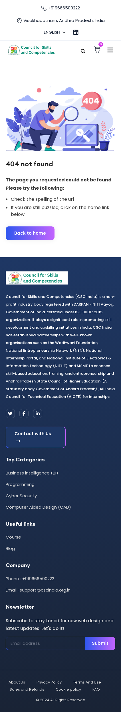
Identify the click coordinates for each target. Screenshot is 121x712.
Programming (20, 484)
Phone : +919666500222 (30, 579)
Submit (100, 643)
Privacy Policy (49, 682)
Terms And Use (87, 682)
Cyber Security (21, 496)
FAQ (96, 689)
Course (13, 537)
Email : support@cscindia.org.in (38, 590)
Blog (10, 548)
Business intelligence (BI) (32, 473)
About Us (17, 682)
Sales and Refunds (27, 689)
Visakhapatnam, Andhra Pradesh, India (61, 20)
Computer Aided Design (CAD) (38, 507)
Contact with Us (33, 437)
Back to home (30, 233)
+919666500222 (60, 8)
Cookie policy (68, 689)
